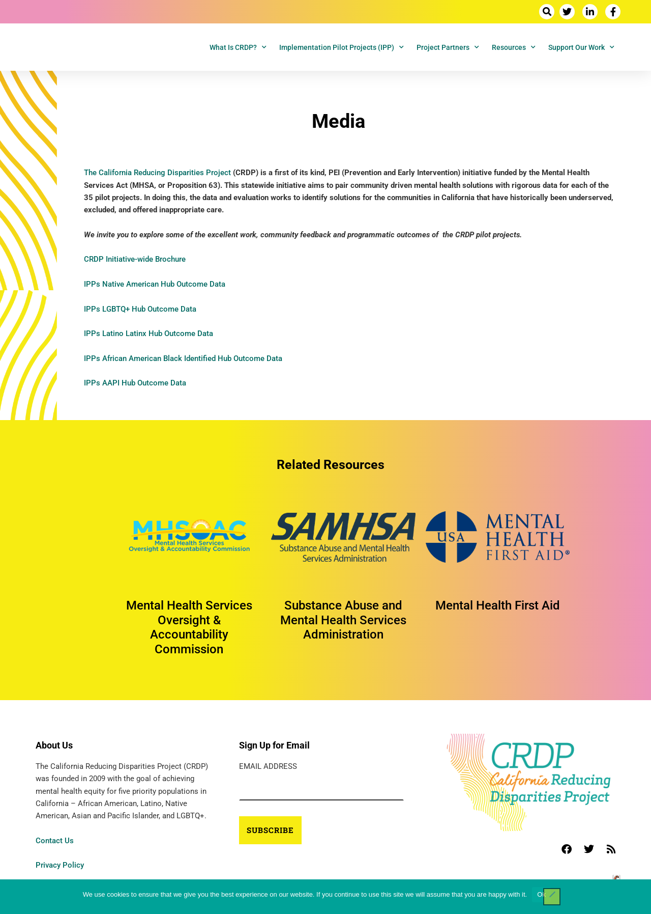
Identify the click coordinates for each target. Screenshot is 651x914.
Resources (514, 47)
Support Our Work (581, 47)
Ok (541, 894)
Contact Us (55, 840)
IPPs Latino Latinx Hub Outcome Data (148, 333)
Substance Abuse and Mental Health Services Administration (343, 620)
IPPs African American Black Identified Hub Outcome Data (183, 358)
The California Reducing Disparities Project (157, 172)
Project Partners (448, 47)
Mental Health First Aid (497, 605)
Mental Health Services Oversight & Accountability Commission (189, 627)
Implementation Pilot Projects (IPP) (341, 47)
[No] (551, 896)
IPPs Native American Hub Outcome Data (154, 284)
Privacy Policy (60, 865)
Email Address (268, 766)
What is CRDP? (238, 47)
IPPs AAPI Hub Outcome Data (135, 382)
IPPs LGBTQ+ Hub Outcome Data (140, 309)
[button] (546, 11)
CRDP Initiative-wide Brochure (135, 259)
